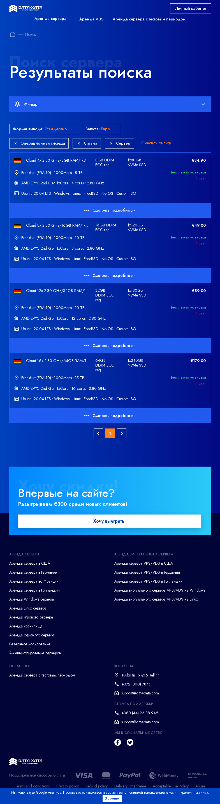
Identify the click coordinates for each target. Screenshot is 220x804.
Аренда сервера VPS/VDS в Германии (147, 573)
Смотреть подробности (110, 210)
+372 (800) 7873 (135, 685)
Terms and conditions (32, 787)
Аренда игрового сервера (31, 618)
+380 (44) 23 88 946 (139, 714)
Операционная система (39, 143)
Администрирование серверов (35, 654)
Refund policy (96, 787)
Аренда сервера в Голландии (34, 591)
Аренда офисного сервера (32, 636)
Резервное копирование (29, 645)
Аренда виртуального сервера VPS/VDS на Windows (159, 591)
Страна (87, 143)
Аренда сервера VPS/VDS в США (143, 564)
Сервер (120, 143)
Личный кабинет (190, 8)
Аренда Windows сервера (31, 600)
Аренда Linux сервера (28, 609)
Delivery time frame (130, 787)
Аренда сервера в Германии (33, 573)
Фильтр (110, 104)
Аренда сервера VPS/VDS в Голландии (148, 582)
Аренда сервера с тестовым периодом (149, 19)
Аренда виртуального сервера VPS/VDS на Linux (156, 600)
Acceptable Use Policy (171, 787)
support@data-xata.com (140, 694)
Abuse (200, 787)
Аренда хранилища (26, 627)
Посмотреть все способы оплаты (37, 776)
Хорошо (113, 798)
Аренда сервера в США (29, 564)
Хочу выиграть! (109, 522)
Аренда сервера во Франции (34, 582)
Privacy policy (67, 787)
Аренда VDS (91, 19)
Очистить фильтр (156, 142)
